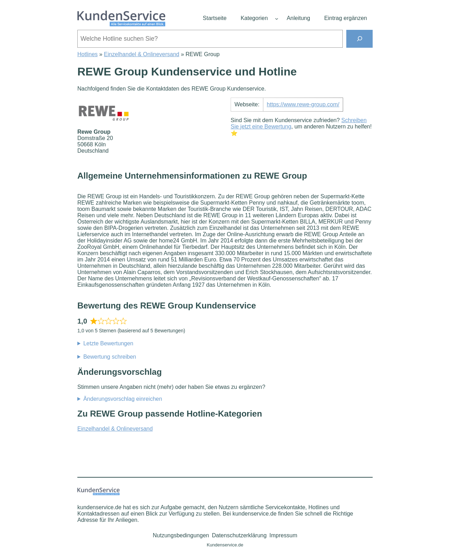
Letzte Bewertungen (108, 343)
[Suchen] (359, 39)
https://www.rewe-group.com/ (303, 104)
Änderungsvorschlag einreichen (122, 399)
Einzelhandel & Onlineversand (141, 54)
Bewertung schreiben (109, 357)
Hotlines (87, 54)
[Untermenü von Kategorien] (276, 18)
